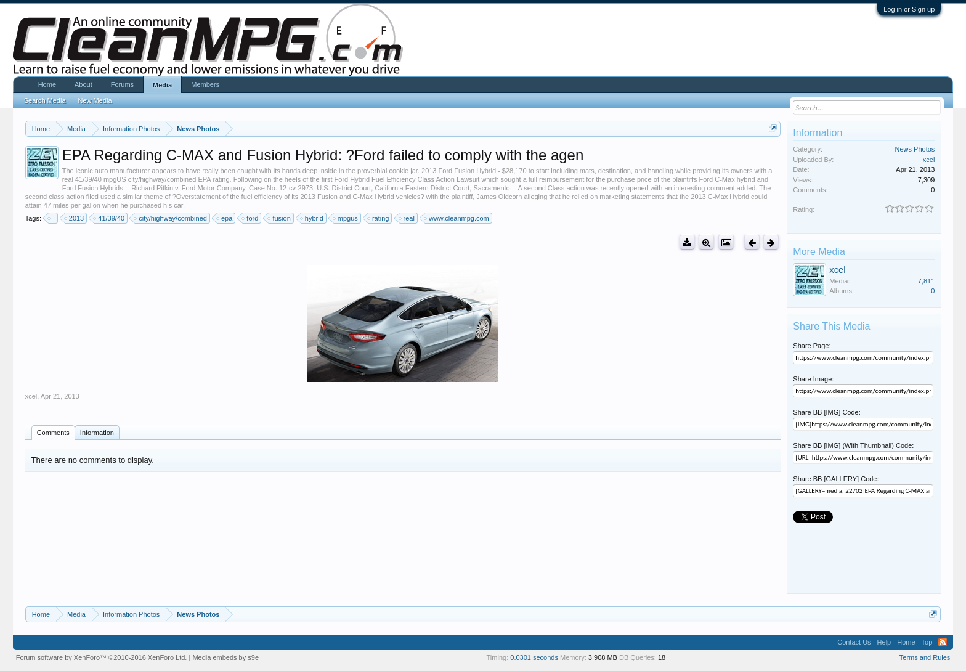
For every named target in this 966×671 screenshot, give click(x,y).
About (83, 84)
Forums (122, 84)
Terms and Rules (925, 657)
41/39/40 (109, 218)
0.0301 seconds (534, 657)
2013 (74, 218)
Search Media (45, 100)
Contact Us (854, 642)
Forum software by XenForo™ (101, 657)
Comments (53, 432)
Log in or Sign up (909, 9)
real (407, 218)
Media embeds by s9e (225, 657)
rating (378, 218)
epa (224, 218)
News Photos (915, 149)
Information (97, 432)
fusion (279, 218)
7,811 (926, 281)
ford (250, 218)
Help (884, 642)
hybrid (312, 218)
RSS (942, 642)
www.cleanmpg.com (457, 218)
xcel (31, 396)
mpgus (346, 218)
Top (927, 642)
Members (205, 84)
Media (162, 85)
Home (47, 84)
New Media (95, 100)
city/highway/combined (171, 218)
